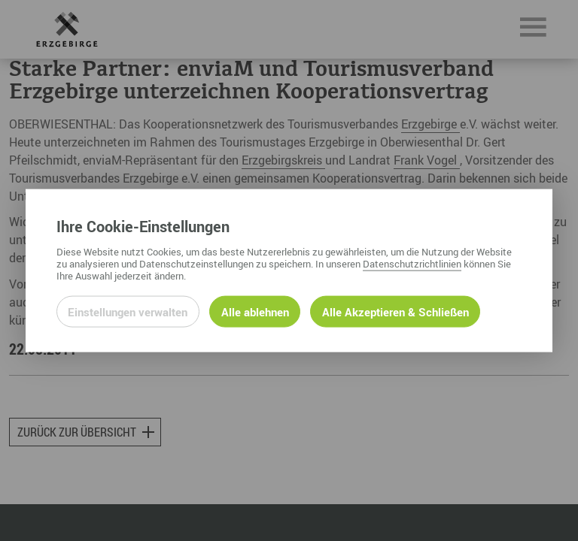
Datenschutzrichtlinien (412, 263)
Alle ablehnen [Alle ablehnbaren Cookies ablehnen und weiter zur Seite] (255, 311)
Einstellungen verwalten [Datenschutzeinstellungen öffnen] (127, 311)
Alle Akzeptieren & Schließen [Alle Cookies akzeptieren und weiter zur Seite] (395, 311)
